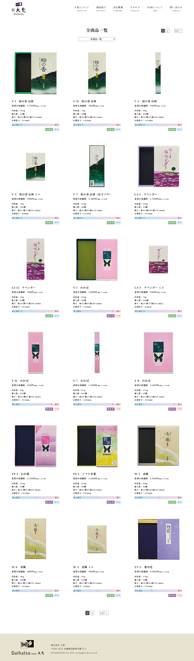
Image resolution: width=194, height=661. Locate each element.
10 (176, 30)
